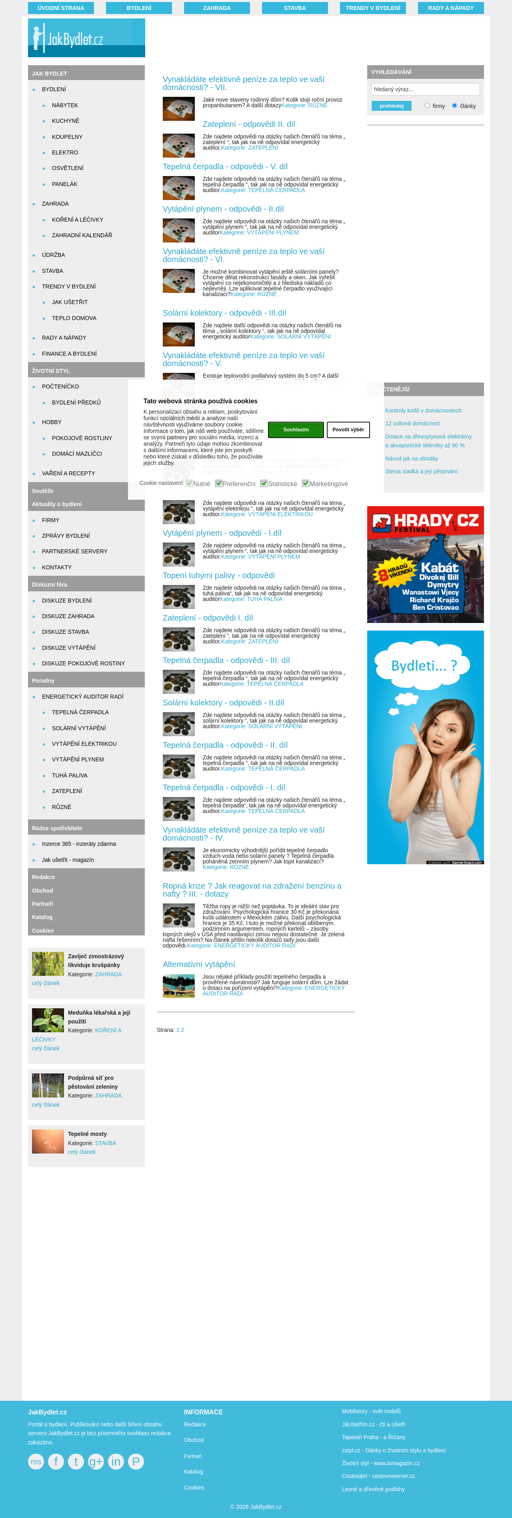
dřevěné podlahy (384, 1489)
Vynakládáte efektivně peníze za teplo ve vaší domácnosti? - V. (244, 359)
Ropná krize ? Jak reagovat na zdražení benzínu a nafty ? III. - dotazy (252, 889)
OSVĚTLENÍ (68, 168)
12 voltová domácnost (412, 423)
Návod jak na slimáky (411, 458)
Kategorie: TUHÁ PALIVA (251, 599)
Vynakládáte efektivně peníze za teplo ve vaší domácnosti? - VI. (244, 255)
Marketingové (329, 484)
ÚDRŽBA (53, 255)
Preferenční (239, 484)
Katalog (42, 917)
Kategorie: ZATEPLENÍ (249, 147)
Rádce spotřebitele (57, 828)
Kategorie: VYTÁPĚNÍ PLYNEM (259, 232)
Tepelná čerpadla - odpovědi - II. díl (225, 745)
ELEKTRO (65, 152)
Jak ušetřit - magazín (68, 860)
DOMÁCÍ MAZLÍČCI (77, 454)
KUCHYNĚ (65, 121)
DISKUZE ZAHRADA (68, 616)
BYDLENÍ (139, 8)
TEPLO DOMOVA (74, 318)
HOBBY (52, 422)
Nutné (201, 484)
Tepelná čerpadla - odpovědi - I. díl (224, 787)
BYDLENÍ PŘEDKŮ (76, 402)
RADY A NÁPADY (451, 8)
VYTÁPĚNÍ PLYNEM (78, 759)
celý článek (46, 983)
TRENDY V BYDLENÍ (373, 8)
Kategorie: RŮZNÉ (304, 105)
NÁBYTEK (65, 105)
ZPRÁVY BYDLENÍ (66, 536)
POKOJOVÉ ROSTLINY (82, 438)
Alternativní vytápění (199, 964)
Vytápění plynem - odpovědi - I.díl (222, 533)
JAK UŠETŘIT (70, 302)
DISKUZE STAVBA (65, 632)
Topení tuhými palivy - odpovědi (219, 575)
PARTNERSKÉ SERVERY (75, 551)
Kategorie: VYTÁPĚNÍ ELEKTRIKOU (267, 514)
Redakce (43, 877)
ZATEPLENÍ (67, 791)
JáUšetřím (355, 1424)
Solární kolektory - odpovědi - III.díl (224, 312)
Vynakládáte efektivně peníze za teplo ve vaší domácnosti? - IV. (244, 833)
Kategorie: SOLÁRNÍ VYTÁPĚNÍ (290, 336)
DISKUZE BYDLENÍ (67, 600)
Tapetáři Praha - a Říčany (374, 1437)
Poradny (43, 680)
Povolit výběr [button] (348, 430)
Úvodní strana (61, 8)
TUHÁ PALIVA (70, 775)
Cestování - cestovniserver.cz (378, 1476)
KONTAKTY (57, 567)
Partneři (42, 904)
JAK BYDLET (49, 73)
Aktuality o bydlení (57, 504)
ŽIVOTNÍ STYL (51, 371)
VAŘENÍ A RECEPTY (68, 473)
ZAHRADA (217, 8)
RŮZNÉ (61, 807)
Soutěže (43, 491)
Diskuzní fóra (49, 584)
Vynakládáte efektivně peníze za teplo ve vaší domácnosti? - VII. (244, 83)
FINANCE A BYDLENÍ (69, 353)
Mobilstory (355, 1411)
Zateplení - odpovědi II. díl (249, 124)
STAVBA (295, 8)
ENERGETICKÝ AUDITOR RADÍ (83, 696)
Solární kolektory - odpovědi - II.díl (223, 702)
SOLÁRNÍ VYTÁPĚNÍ (79, 728)
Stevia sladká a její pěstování (421, 471)
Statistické (282, 484)
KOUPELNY (67, 137)
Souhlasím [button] (296, 430)
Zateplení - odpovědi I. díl (208, 617)
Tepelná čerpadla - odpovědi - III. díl (226, 660)
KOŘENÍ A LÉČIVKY (77, 219)
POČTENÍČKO (60, 386)
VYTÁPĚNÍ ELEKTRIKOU (84, 744)
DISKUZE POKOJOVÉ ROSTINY (83, 663)
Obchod (42, 890)
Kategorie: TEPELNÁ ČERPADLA (263, 190)
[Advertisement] (304, 38)
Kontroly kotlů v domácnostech (423, 410)
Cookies (43, 930)
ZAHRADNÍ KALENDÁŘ (82, 235)
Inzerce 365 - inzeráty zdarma (79, 844)
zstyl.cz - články (361, 1450)
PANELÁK (65, 184)
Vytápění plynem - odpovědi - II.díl (223, 208)
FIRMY (51, 520)
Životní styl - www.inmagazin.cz (381, 1463)
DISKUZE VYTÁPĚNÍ (69, 648)
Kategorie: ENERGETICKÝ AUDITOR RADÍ (241, 945)
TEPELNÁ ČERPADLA (80, 712)
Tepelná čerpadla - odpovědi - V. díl (225, 166)
